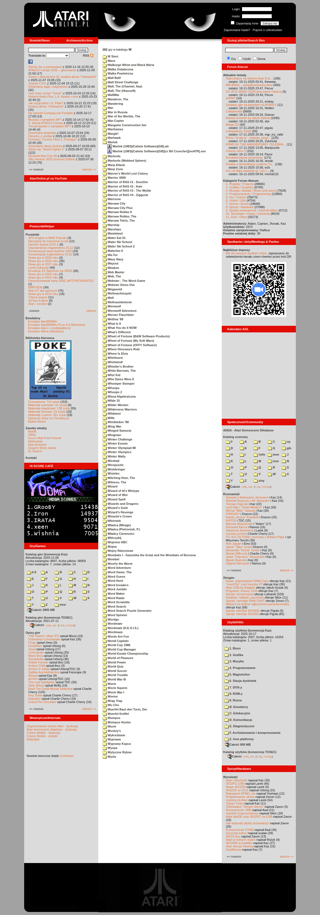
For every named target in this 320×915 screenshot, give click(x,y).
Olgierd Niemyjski (237, 563)
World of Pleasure (118, 658)
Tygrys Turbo (234, 803)
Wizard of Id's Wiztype (121, 490)
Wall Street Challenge (120, 82)
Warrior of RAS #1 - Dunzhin (125, 182)
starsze (91, 310)
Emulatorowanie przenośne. (244, 157)
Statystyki (33, 739)
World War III (114, 679)
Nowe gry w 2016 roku (43, 274)
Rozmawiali (231, 494)
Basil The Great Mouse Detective (50, 688)
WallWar (111, 95)
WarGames (113, 129)
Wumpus (111, 718)
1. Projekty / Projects (240, 184)
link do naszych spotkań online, (247, 253)
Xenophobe (36, 659)
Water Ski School (117, 242)
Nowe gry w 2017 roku (43, 264)
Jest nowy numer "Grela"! (45, 93)
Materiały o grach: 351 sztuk (47, 415)
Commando (36, 652)
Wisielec (111, 473)
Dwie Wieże (36, 685)
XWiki (32, 434)
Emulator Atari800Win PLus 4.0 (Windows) (56, 324)
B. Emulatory (236, 707)
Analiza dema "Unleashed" (46, 106)
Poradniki (32, 234)
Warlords (111, 156)
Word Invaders (115, 585)
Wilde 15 (111, 400)
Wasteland (113, 233)
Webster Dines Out (118, 284)
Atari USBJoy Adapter (240, 587)
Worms (110, 696)
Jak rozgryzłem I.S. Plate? (45, 103)
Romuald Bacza (236, 527)
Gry (233, 58)
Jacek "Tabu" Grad (238, 547)
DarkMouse (233, 849)
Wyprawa (112, 739)
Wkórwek (112, 520)
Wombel (111, 559)
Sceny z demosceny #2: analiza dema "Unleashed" (62, 76)
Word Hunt (113, 580)
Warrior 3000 (114, 177)
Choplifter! (35, 645)
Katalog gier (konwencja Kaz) (47, 554)
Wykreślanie (114, 735)
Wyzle (109, 756)
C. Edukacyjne (237, 713)
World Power (114, 662)
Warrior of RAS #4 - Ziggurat (125, 195)
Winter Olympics (117, 452)
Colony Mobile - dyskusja (43, 732)
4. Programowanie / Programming (248, 193)
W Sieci (110, 56)
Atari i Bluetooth (236, 780)
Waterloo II (113, 250)
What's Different (117, 332)
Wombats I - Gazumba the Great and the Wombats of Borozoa (149, 555)
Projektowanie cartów (240, 796)
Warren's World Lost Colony (125, 173)
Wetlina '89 (113, 319)
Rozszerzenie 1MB (238, 810)
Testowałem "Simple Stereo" (245, 806)
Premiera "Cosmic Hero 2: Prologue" (52, 139)
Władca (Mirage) (117, 525)
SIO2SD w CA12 (237, 790)
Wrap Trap (112, 700)
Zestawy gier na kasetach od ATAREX (251, 104)
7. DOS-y (233, 687)
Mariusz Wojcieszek (239, 523)
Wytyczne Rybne (117, 752)
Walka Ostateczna (118, 69)
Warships (112, 229)
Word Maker (114, 593)
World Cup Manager (119, 649)
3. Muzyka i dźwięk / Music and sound (251, 190)
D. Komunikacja (238, 719)
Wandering (113, 103)
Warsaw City (114, 203)
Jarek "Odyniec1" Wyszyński (245, 556)
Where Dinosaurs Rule (121, 349)
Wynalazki (230, 777)
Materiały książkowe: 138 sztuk (49, 408)
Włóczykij (112, 537)
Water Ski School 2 (119, 246)
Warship (111, 225)
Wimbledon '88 (116, 422)
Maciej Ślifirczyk (236, 553)
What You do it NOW (120, 327)
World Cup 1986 (116, 645)
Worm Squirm (115, 688)
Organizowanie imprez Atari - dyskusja (52, 726)
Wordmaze (113, 632)
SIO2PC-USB (235, 783)
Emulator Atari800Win (42, 321)
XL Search (35, 451)
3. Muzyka (234, 661)
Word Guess (114, 576)
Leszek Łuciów (236, 533)
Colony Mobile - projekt (42, 736)
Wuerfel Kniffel (116, 713)
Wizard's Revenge (118, 512)
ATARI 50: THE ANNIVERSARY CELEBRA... (256, 144)
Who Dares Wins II (118, 379)
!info (259, 454)
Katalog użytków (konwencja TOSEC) (249, 752)
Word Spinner (115, 615)
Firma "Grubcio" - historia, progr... (248, 137)
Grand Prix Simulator (42, 702)
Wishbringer (114, 469)
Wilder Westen (115, 405)
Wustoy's (112, 730)
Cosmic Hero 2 (236, 151)
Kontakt (31, 457)
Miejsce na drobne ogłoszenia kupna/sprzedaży (258, 604)
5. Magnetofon (237, 674)
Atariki (32, 431)
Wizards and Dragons (120, 503)
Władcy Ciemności (118, 533)
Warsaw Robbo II (117, 212)
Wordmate (112, 623)
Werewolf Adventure (120, 310)
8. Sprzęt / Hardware (240, 207)
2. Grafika (233, 655)
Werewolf (112, 306)
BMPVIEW (35, 287)
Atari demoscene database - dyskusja (52, 729)
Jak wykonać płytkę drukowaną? (247, 823)
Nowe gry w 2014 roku (43, 294)
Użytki (247, 58)
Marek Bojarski (236, 560)
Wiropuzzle (113, 465)
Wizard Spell (114, 499)
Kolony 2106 (36, 665)
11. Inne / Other (236, 217)
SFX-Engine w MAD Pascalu (47, 237)
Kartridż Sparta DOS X (43, 244)
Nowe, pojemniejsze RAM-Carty (247, 581)
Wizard (110, 486)
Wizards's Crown (117, 516)
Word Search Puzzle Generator (127, 610)
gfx (286, 448)
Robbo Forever (38, 662)
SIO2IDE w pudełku (239, 843)
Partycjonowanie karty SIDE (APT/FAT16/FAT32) (60, 280)
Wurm (109, 726)
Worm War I (113, 692)
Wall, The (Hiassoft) (119, 90)
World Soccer (115, 671)
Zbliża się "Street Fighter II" (46, 149)
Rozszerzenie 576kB (240, 829)
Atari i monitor (37, 303)
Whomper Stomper (118, 383)
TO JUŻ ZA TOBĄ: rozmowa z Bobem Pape (255, 537)
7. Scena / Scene (237, 203)
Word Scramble (116, 602)
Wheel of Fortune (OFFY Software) (130, 345)
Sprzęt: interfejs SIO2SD (242, 614)
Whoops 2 (112, 392)
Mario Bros (35, 655)
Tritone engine (37, 297)
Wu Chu (111, 705)
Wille (109, 418)
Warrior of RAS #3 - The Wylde (127, 190)
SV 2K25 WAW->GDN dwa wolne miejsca (254, 91)
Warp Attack (114, 165)
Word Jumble (115, 589)
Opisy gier (33, 632)
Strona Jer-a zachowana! (45, 66)
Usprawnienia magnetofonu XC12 (51, 247)
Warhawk (112, 137)
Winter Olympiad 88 (119, 448)
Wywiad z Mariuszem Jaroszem (247, 497)
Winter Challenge (117, 439)
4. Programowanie (240, 667)
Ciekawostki (234, 111)
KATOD (231, 520)
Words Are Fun (116, 636)
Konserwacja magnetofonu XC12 (50, 254)
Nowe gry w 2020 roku (43, 257)
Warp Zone (113, 169)
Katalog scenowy (235, 437)
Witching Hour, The (119, 477)
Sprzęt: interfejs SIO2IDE (243, 610)
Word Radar (114, 598)
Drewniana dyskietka (42, 132)
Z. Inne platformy (239, 739)
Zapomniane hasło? (237, 30)
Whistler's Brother (118, 366)
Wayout (110, 263)
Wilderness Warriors (120, 409)
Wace (109, 60)
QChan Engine (38, 300)
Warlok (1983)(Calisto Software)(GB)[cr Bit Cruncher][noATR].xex (156, 151)
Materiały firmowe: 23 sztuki (47, 411)
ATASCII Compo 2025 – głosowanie (52, 70)
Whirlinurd (113, 357)
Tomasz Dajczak (237, 504)
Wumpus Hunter (117, 722)
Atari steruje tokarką (239, 846)
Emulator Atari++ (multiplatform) (49, 328)
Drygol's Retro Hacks (42, 448)
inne (60, 604)
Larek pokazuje (38, 267)
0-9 (31, 572)
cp (286, 441)
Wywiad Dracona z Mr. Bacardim (248, 500)
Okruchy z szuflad (40, 136)
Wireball (111, 460)
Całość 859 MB (238, 744)
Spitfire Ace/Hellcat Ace (44, 672)
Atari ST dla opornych (42, 290)
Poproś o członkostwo (267, 30)
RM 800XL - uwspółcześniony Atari (249, 85)
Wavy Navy (113, 259)
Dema (261, 58)
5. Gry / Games (236, 197)
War (108, 107)
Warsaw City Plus (118, 208)
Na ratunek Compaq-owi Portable (50, 113)
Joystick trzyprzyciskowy (242, 813)
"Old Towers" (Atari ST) (43, 636)
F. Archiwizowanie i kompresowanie (252, 732)
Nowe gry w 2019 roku (43, 261)
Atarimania (35, 441)
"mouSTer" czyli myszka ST (244, 584)
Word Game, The (117, 572)
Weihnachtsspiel (117, 293)
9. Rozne (233, 700)
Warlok (110, 142)
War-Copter (113, 120)
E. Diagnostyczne (239, 726)
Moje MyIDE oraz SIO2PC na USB (249, 816)
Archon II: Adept (39, 669)
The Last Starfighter (41, 682)
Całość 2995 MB (41, 609)
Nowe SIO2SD (236, 787)
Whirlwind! (113, 362)
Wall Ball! (112, 77)
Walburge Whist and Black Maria (128, 65)
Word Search (114, 606)
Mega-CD (232, 124)
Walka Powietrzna (118, 73)
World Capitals (116, 641)
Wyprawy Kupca (117, 743)
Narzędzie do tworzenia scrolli (48, 241)
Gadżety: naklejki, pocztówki (245, 597)
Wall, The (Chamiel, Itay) (122, 86)
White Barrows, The (119, 370)
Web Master (114, 272)
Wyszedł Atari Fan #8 (42, 156)
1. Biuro (232, 648)
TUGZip (70, 625)
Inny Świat (35, 695)
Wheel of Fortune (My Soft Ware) (128, 340)
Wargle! (111, 133)
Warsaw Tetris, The (119, 220)
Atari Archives (37, 444)
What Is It (112, 323)
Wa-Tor (110, 255)
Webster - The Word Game (124, 280)
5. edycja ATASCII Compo (45, 123)
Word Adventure (117, 567)
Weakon (111, 267)
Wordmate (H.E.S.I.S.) (120, 628)
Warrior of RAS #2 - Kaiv (122, 186)
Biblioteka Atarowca (40, 338)
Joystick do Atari (237, 800)
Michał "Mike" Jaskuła (240, 510)
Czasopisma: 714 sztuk (44, 401)
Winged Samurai (117, 430)
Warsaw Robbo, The (119, 216)
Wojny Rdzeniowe (118, 550)
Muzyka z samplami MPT (45, 119)
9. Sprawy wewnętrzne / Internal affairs (252, 210)
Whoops (111, 388)
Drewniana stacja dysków (45, 146)
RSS (88, 55)
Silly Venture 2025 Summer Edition (51, 159)
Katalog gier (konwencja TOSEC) (49, 617)
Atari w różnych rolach (241, 839)
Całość (37, 625)
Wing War (112, 426)
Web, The (112, 276)
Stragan (228, 577)
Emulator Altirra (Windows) (46, 331)
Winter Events (115, 443)
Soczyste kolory (236, 833)
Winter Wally (114, 456)
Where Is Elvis (115, 353)
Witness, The (114, 482)
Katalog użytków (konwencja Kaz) (247, 630)
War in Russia (115, 112)
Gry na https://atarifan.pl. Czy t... (247, 170)
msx (273, 461)
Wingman (112, 435)
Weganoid (112, 289)
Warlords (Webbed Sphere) (124, 160)
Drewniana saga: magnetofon (48, 86)
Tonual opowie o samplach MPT (49, 126)
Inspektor (34, 698)
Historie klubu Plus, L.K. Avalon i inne (53, 96)
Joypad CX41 (37, 83)
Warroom (112, 199)
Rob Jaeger (234, 543)
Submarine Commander (44, 639)
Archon (33, 678)
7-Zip (61, 625)
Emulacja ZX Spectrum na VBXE (50, 270)
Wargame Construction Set (124, 125)
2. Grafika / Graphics (240, 187)
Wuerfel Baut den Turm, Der (125, 709)
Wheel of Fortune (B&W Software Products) (136, 336)
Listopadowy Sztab (238, 131)
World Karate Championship (125, 653)
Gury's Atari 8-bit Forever (44, 438)
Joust (31, 649)
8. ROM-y (233, 693)
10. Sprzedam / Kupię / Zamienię (248, 213)
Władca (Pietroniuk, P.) (121, 529)
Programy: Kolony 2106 (241, 590)
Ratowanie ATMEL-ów (241, 793)
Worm (109, 683)
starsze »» (89, 169)
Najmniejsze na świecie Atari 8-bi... (249, 78)
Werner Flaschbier (118, 314)
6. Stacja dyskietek (240, 680)
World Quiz (113, 666)
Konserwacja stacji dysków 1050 (50, 251)
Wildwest (112, 413)
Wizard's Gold (115, 507)
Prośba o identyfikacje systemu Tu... (250, 164)
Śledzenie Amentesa (239, 530)
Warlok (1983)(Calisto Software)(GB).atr (138, 146)
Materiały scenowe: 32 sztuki (47, 405)
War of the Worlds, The (121, 116)
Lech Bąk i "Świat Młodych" (244, 507)
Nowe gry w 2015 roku (43, 277)
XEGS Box (233, 836)
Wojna (110, 546)
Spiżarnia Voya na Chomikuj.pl (48, 418)
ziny (259, 480)
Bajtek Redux (37, 421)
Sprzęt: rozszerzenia (239, 594)
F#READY (233, 514)
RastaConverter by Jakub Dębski (248, 118)
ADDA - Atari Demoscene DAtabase (248, 430)
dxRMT (230, 98)
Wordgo (111, 619)
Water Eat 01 (114, 237)
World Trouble (115, 675)
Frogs (32, 642)
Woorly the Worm (118, 563)
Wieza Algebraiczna (119, 396)
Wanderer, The (115, 99)
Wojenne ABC (115, 542)
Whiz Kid (111, 375)
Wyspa (33, 675)
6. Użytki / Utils (236, 200)
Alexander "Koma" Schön (243, 550)
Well (108, 297)
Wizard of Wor (115, 495)
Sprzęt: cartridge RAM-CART (245, 600)
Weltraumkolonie (117, 302)
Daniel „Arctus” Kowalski (242, 517)
